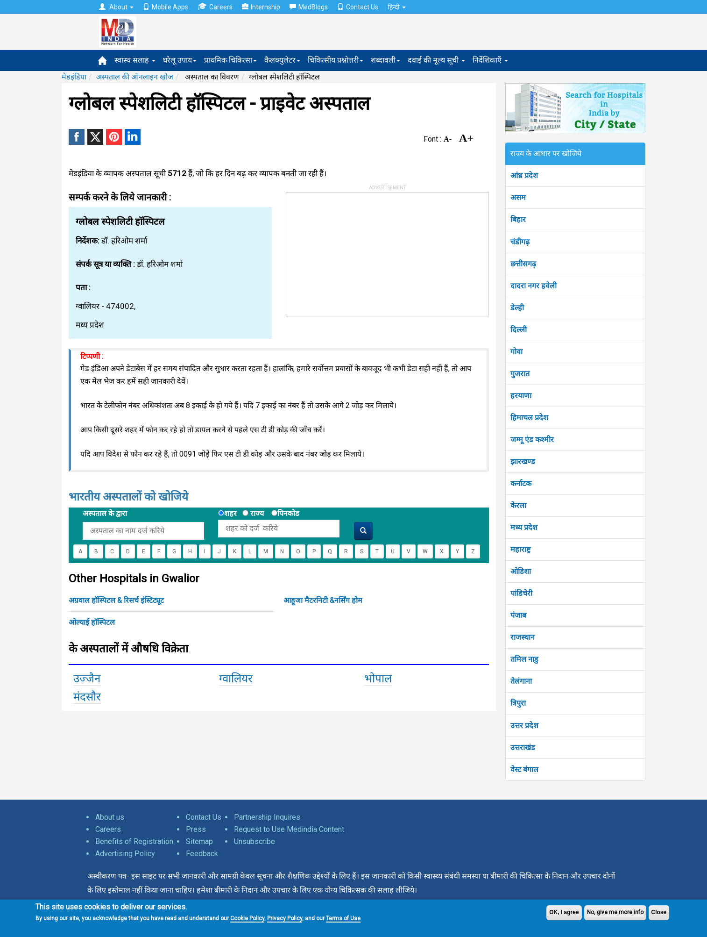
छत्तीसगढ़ (523, 263)
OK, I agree (564, 912)
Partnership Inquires (267, 817)
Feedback (202, 853)
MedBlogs (309, 7)
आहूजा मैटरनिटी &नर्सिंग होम (322, 600)
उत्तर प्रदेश (524, 725)
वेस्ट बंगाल (524, 769)
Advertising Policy (125, 853)
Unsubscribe (254, 841)
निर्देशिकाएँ (490, 60)
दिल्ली (518, 329)
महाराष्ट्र (520, 549)
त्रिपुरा (518, 703)
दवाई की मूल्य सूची (436, 60)
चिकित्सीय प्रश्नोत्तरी (335, 60)
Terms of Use (343, 918)
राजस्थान (522, 637)
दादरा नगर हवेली (533, 285)
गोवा (516, 351)
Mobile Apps (165, 7)
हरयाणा (520, 395)
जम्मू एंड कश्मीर (532, 439)
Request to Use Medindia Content (289, 829)
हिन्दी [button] (397, 7)
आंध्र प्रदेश (524, 175)
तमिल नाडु (524, 659)
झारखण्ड (522, 461)
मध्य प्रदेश (523, 527)
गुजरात (520, 373)
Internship (261, 7)
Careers (215, 7)
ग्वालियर (236, 678)
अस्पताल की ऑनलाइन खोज (134, 76)
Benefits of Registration (134, 841)
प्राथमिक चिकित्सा (230, 60)
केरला (518, 505)
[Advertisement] (356, 251)
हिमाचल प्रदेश (529, 417)
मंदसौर (87, 696)
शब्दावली (385, 60)
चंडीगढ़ (520, 241)
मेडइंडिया (74, 76)
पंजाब (518, 615)
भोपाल (378, 678)
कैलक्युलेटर (282, 60)
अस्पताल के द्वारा (105, 513)
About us (109, 817)
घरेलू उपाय (180, 60)
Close (659, 912)
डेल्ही (517, 307)
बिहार (518, 219)
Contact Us (357, 7)
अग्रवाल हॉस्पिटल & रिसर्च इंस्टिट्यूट (116, 600)
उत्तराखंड (522, 747)
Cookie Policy (247, 918)
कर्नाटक (520, 483)
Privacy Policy (284, 918)
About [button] (116, 7)
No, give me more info (615, 912)
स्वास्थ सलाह (135, 60)
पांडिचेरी (521, 593)
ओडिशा (520, 571)
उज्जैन (86, 678)
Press (196, 829)
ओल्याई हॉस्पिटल (92, 622)
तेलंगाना (521, 681)
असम (518, 197)
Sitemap (199, 841)
